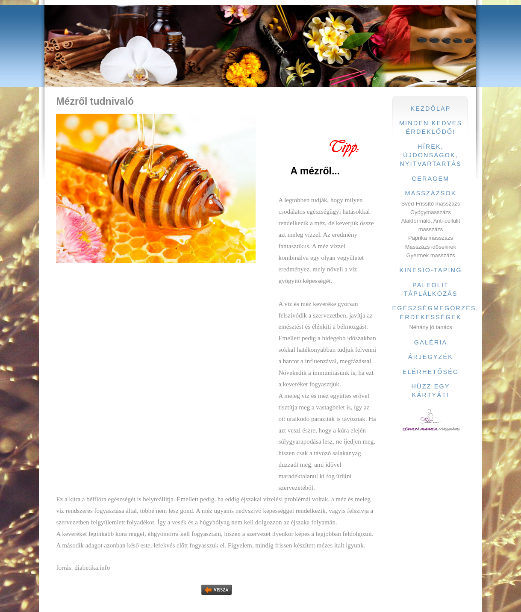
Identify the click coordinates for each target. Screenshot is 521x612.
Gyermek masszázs (430, 255)
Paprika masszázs (430, 238)
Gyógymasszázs (430, 212)
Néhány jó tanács (430, 327)
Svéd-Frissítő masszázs (430, 203)
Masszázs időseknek (430, 247)
